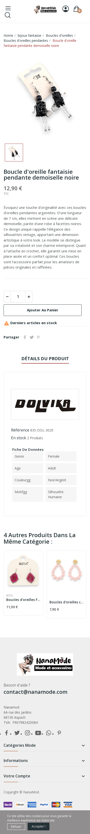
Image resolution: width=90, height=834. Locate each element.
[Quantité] (18, 296)
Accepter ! (38, 826)
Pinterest (38, 337)
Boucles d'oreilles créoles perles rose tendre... (66, 602)
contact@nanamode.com (35, 691)
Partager (25, 337)
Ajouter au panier (42, 309)
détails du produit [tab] (45, 358)
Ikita (9, 595)
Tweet (31, 337)
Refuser (16, 827)
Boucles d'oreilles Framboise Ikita (23, 599)
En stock (18, 437)
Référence (20, 430)
